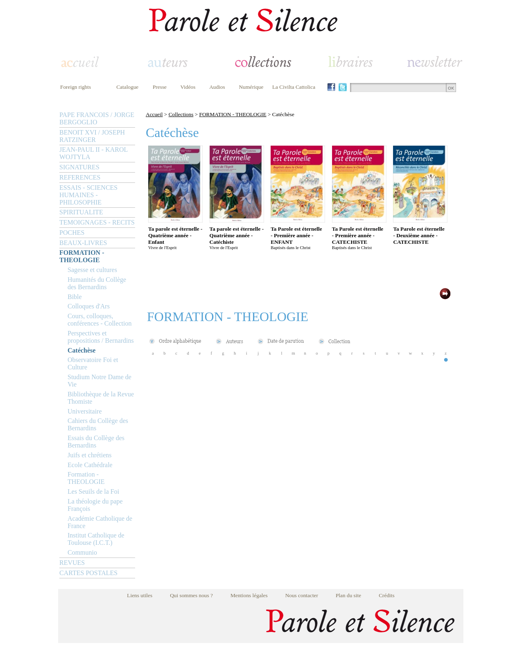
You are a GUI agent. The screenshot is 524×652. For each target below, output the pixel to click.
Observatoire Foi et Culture (93, 363)
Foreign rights (75, 87)
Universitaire (85, 411)
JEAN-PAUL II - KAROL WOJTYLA (93, 153)
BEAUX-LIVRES (83, 242)
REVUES (72, 562)
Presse (160, 87)
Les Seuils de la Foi (93, 491)
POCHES (71, 232)
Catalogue (127, 87)
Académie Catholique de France (100, 522)
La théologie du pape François (95, 505)
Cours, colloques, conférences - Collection (99, 320)
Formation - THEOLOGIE (86, 478)
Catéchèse (81, 350)
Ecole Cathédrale (90, 464)
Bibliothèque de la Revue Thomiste (101, 398)
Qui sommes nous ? (191, 595)
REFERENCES (79, 177)
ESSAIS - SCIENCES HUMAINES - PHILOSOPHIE (88, 195)
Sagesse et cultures (92, 269)
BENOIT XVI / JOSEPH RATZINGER (92, 136)
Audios (217, 87)
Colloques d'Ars (89, 306)
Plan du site (348, 595)
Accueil (154, 114)
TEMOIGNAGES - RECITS (97, 222)
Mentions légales (249, 595)
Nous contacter (301, 595)
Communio (82, 552)
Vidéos (188, 87)
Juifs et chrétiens (90, 455)
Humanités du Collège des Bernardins (97, 283)
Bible (75, 296)
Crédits (387, 595)
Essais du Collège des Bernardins (96, 441)
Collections (181, 114)
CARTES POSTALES (88, 572)
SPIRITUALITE (81, 212)
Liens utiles (139, 595)
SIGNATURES (79, 167)
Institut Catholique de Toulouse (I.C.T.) (96, 539)
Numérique (251, 87)
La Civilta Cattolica (293, 87)
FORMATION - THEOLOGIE (81, 256)
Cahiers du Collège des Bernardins (98, 424)
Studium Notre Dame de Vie (99, 380)
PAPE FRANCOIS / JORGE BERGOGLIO (96, 118)
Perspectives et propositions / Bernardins (101, 337)
